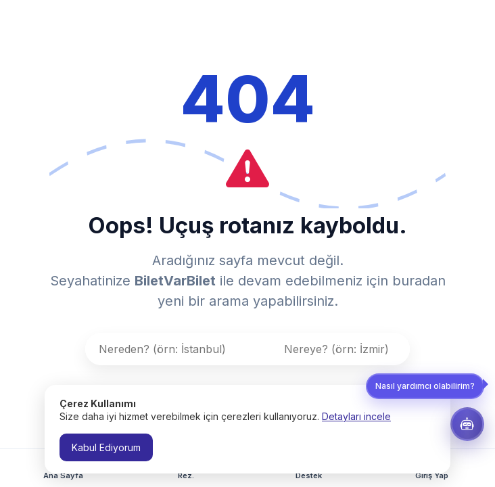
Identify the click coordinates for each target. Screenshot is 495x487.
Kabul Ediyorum (106, 447)
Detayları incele (356, 416)
